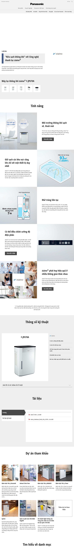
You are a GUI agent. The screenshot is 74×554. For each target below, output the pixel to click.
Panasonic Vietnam (5, 1)
